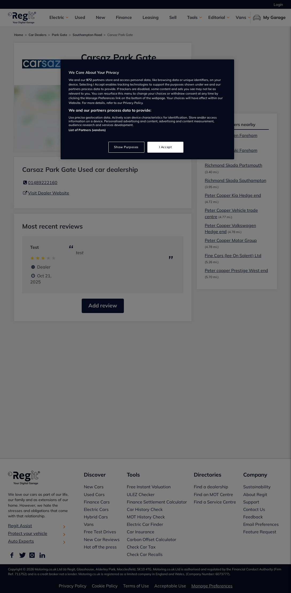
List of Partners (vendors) (87, 130)
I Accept (165, 147)
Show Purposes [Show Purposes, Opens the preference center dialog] (126, 147)
